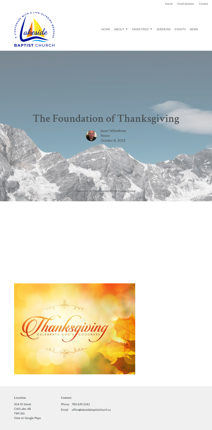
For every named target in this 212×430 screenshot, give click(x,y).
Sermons (164, 29)
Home (105, 29)
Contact (203, 3)
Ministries (142, 29)
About (121, 29)
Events (180, 29)
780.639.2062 (81, 404)
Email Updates (186, 3)
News (194, 29)
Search (169, 3)
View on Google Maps (27, 418)
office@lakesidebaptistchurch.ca (91, 410)
